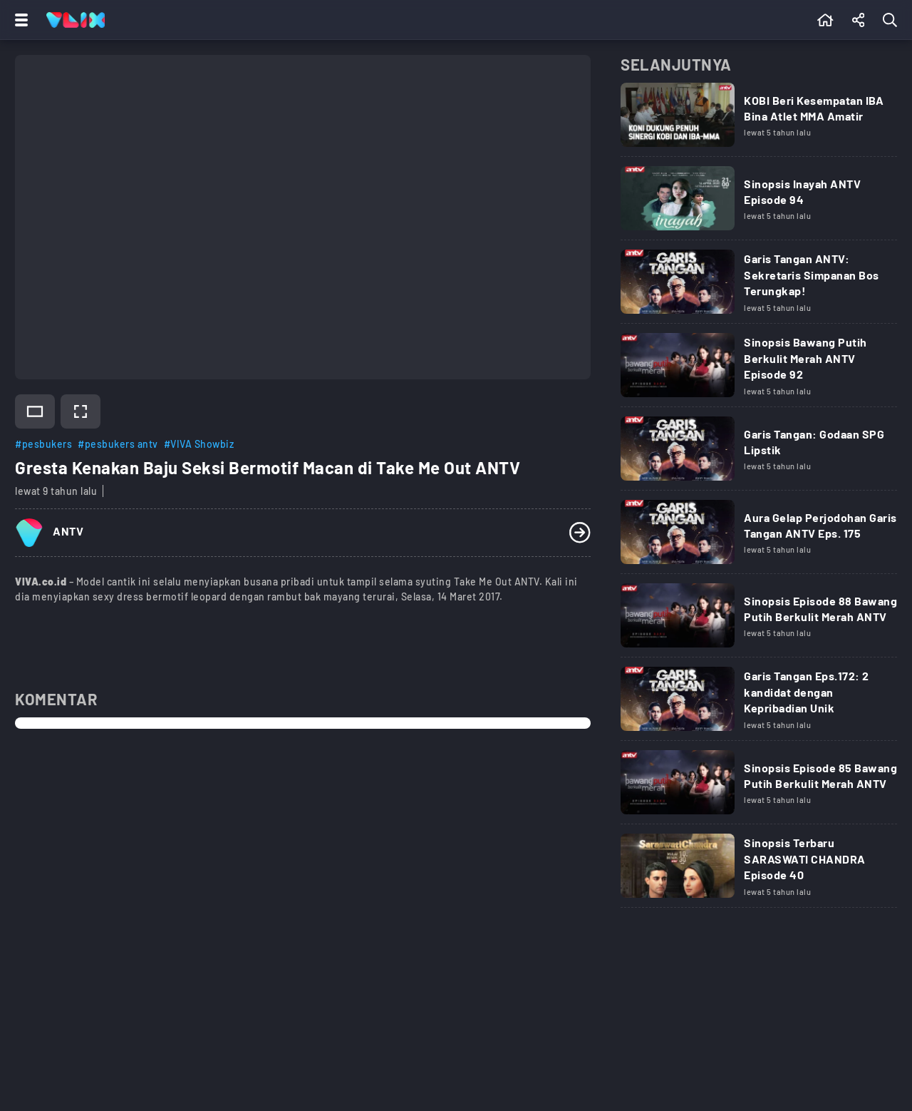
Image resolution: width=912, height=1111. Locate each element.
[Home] (75, 20)
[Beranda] (825, 20)
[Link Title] (759, 120)
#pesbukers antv (118, 444)
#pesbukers (43, 444)
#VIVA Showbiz (199, 444)
